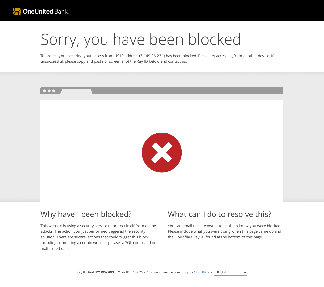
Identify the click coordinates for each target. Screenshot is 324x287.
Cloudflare (201, 272)
